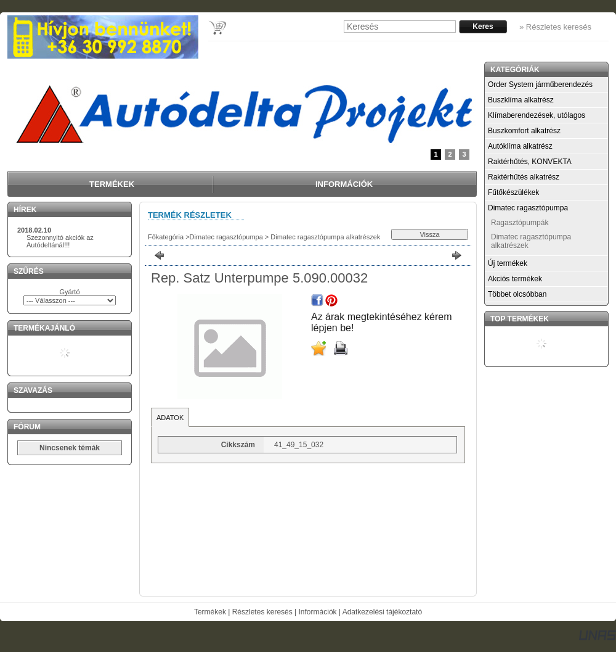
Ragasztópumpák (519, 222)
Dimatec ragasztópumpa (226, 237)
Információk (318, 612)
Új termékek (507, 263)
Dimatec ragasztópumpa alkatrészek (324, 237)
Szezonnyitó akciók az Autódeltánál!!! (60, 241)
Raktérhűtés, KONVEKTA (530, 161)
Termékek (210, 612)
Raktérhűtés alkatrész (523, 177)
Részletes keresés (262, 612)
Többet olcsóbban (517, 294)
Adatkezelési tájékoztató (382, 612)
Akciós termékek (515, 278)
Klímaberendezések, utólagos (536, 115)
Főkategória (166, 237)
